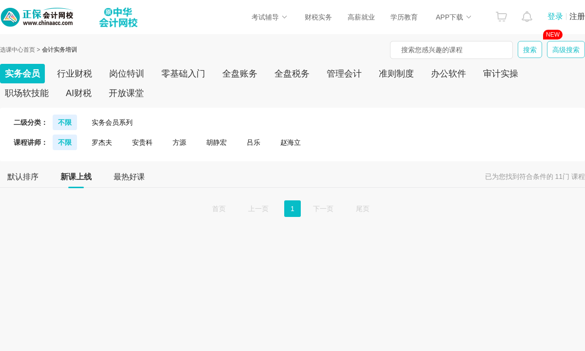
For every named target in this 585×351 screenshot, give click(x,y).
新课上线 (76, 180)
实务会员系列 (112, 122)
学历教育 (404, 17)
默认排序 (23, 177)
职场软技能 (27, 93)
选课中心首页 (17, 49)
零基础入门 (183, 73)
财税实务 (318, 17)
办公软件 (448, 73)
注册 (577, 16)
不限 (65, 122)
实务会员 (22, 73)
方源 (179, 142)
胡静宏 (216, 142)
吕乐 (253, 142)
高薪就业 (361, 17)
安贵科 (142, 142)
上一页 (258, 209)
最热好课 (129, 177)
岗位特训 (126, 73)
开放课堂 (126, 93)
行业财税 (74, 73)
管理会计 (344, 73)
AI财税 (79, 93)
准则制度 (396, 73)
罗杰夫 (102, 142)
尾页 (363, 209)
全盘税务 (292, 73)
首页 (219, 209)
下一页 (323, 209)
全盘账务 (239, 73)
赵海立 (290, 142)
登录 (555, 16)
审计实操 (500, 73)
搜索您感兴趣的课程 (432, 50)
